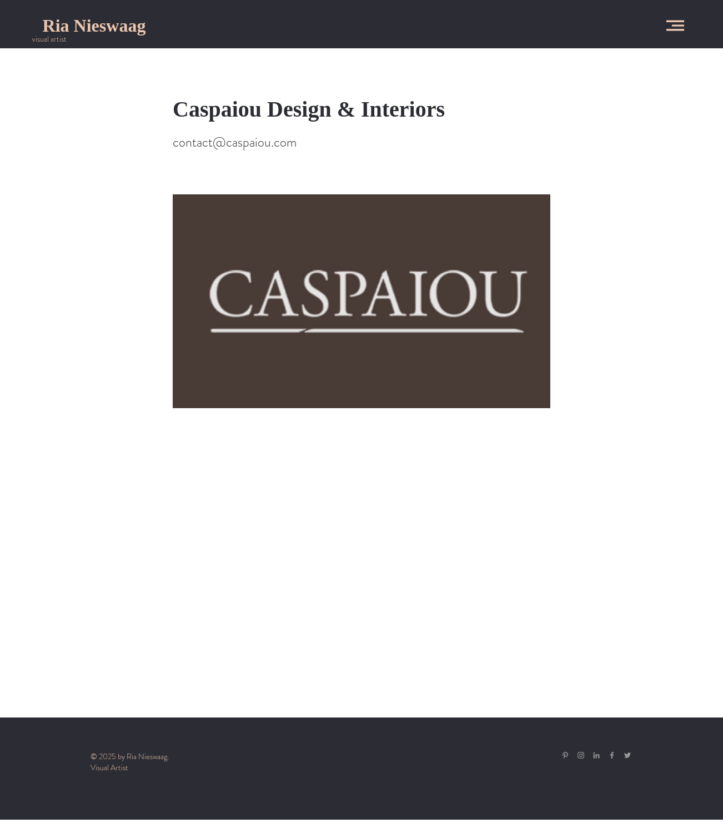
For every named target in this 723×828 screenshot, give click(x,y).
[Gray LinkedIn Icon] (596, 755)
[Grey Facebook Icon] (611, 755)
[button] (675, 25)
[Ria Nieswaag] (94, 26)
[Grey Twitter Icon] (627, 755)
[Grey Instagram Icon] (580, 755)
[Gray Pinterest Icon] (565, 755)
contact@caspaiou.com (235, 142)
